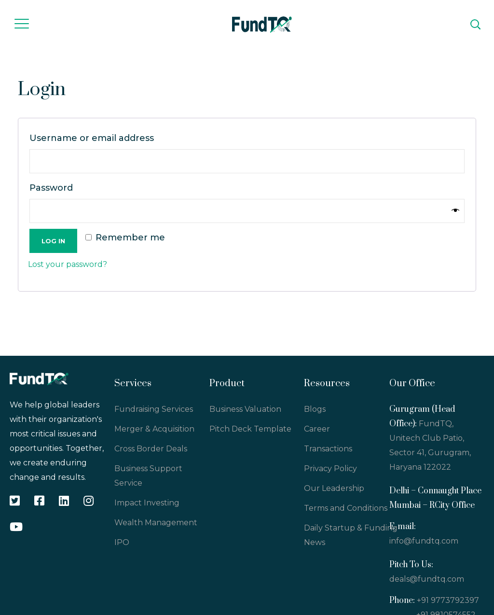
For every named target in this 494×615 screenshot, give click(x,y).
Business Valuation (245, 409)
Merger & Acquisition (154, 428)
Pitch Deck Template (250, 428)
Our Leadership (334, 488)
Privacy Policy (330, 468)
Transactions (328, 448)
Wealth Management (155, 522)
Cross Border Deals (150, 448)
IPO (121, 542)
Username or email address (94, 138)
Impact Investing (146, 502)
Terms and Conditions (345, 508)
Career (317, 428)
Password (54, 187)
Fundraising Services (153, 409)
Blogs (315, 409)
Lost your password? (67, 264)
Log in (53, 241)
